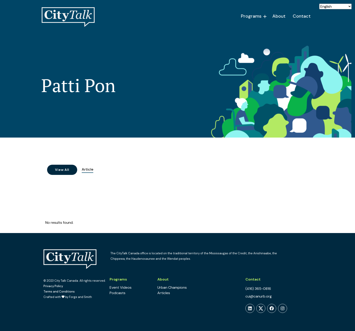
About (278, 16)
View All (62, 170)
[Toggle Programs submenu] (265, 16)
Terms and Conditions (59, 291)
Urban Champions (172, 287)
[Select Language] (335, 6)
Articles (163, 293)
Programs (251, 16)
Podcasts (117, 293)
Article (87, 169)
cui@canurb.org (258, 296)
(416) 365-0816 (258, 288)
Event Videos (121, 287)
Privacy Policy (53, 286)
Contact (302, 16)
